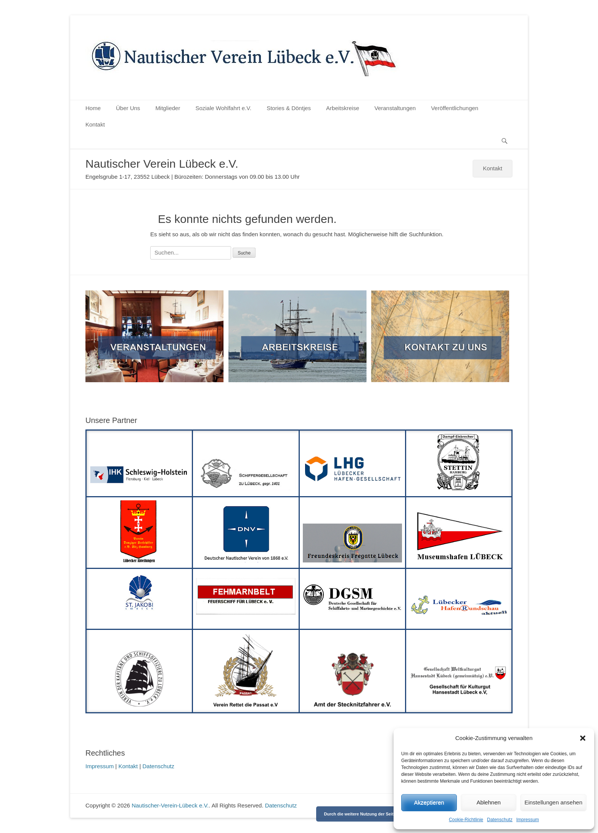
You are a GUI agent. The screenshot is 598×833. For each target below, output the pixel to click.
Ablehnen (488, 802)
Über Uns (128, 108)
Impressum (527, 819)
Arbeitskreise (342, 108)
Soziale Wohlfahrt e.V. (223, 108)
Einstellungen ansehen (553, 802)
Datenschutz (500, 819)
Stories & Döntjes (289, 108)
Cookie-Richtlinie (466, 819)
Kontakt (95, 124)
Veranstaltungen (395, 108)
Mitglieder (167, 108)
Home (93, 108)
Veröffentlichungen (454, 108)
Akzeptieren (429, 802)
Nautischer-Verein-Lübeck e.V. (170, 805)
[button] (583, 738)
